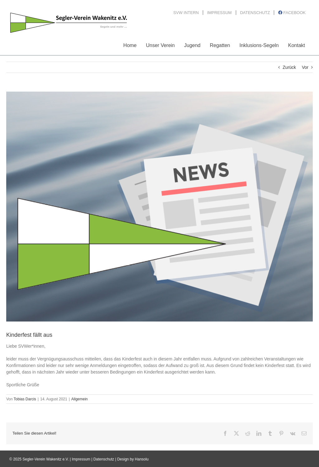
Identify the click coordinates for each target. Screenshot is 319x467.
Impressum (81, 459)
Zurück (289, 67)
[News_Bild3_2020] (159, 207)
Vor (305, 67)
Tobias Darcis (25, 399)
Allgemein (79, 399)
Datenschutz (103, 459)
